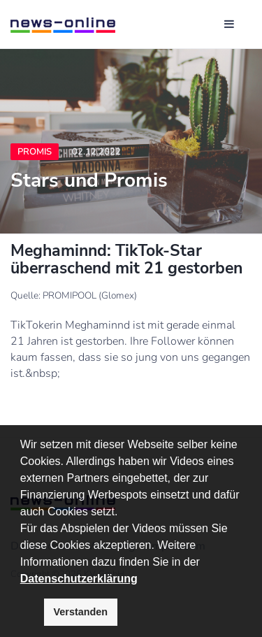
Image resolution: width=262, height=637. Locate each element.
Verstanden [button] (81, 611)
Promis (34, 151)
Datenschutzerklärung (79, 579)
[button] (205, 563)
